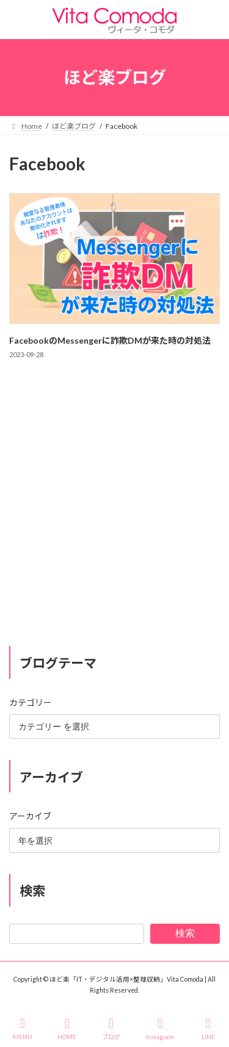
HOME (66, 1028)
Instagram (159, 1028)
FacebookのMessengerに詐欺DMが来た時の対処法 (110, 340)
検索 (185, 933)
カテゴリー (30, 702)
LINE (208, 1028)
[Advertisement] (114, 514)
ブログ (111, 1028)
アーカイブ (30, 816)
